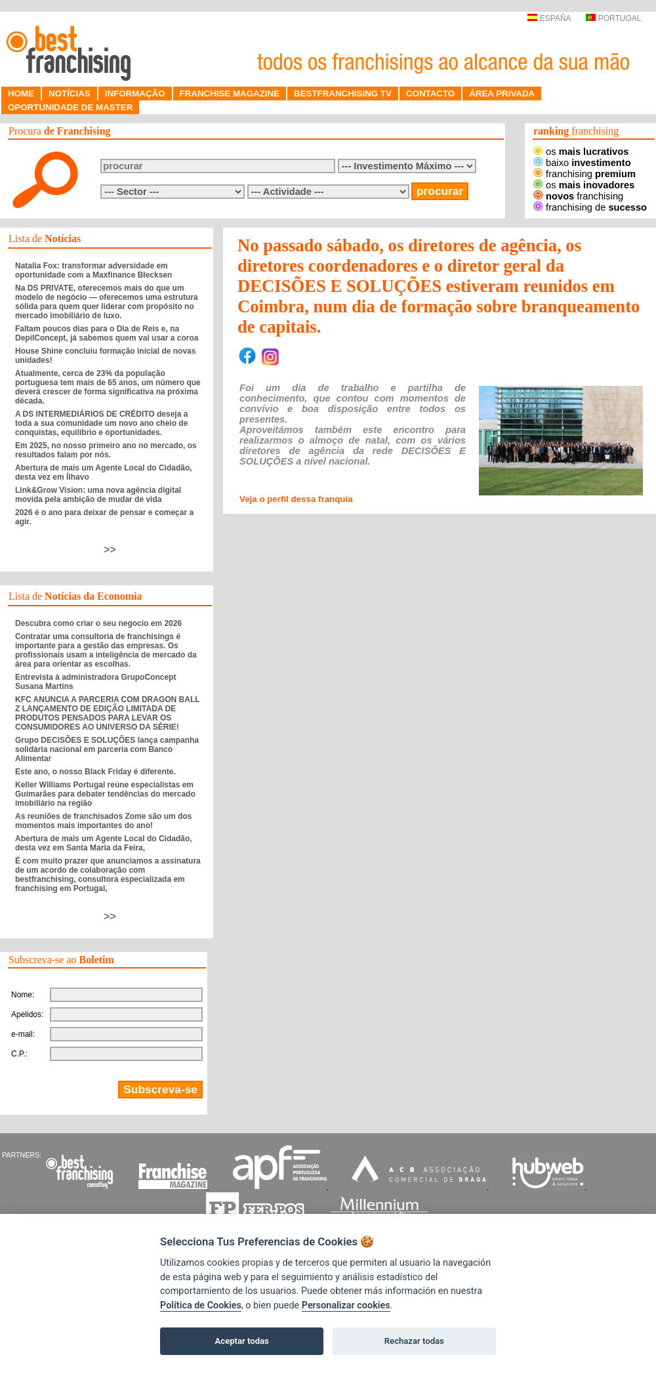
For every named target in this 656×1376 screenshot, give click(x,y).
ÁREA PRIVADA (502, 93)
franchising (584, 174)
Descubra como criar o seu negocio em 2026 (98, 623)
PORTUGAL (613, 18)
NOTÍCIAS (70, 93)
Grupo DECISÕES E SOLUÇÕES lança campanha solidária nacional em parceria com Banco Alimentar (107, 749)
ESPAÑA (548, 18)
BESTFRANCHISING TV (343, 93)
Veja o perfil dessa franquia (296, 499)
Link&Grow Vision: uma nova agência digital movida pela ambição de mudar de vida (98, 495)
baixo (582, 162)
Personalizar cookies (346, 1305)
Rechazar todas (414, 1341)
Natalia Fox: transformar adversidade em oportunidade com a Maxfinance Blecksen (93, 270)
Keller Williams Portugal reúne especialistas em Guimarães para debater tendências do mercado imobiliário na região (105, 794)
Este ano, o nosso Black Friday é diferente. (95, 771)
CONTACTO (430, 93)
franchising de (590, 207)
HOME (21, 93)
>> (110, 549)
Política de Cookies (200, 1305)
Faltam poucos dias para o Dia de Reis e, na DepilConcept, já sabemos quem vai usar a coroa (106, 333)
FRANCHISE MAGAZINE (230, 93)
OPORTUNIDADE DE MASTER (70, 107)
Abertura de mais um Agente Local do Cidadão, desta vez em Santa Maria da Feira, (103, 843)
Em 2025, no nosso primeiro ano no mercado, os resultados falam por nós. (106, 450)
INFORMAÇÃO (135, 93)
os (580, 151)
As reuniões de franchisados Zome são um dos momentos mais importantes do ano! (103, 821)
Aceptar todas (242, 1341)
